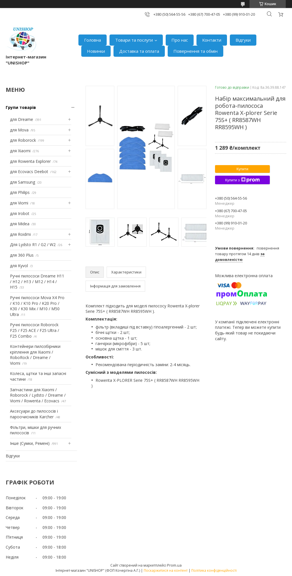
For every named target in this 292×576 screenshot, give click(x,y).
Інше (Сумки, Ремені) (30, 443)
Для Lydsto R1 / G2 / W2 (33, 244)
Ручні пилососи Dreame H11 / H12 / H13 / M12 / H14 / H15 (37, 281)
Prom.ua (174, 565)
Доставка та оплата (139, 51)
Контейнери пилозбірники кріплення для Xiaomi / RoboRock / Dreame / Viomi (35, 355)
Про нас (179, 40)
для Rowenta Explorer (30, 161)
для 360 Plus (22, 255)
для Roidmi (20, 234)
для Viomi (19, 203)
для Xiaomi (20, 150)
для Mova (19, 130)
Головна (92, 40)
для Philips (20, 192)
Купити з (242, 179)
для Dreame (21, 119)
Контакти (211, 40)
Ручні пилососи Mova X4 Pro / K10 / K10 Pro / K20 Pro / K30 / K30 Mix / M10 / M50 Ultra (37, 306)
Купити (242, 169)
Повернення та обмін (195, 51)
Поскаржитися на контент (166, 570)
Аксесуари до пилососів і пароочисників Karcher (34, 413)
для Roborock (23, 140)
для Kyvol (19, 265)
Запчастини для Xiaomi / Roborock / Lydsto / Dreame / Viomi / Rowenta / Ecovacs (38, 395)
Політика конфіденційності (214, 570)
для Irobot (19, 213)
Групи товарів (21, 107)
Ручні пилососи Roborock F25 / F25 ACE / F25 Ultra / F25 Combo (34, 330)
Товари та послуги (134, 40)
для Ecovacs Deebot (29, 171)
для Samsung (22, 182)
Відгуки (243, 40)
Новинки (96, 51)
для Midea (19, 223)
